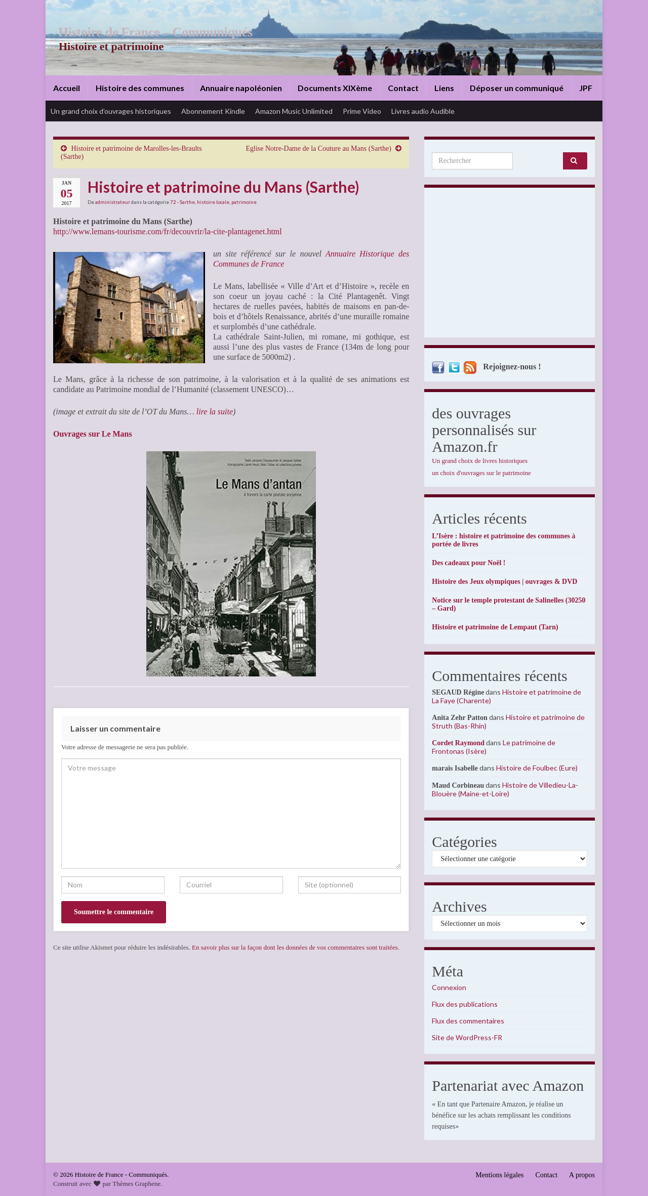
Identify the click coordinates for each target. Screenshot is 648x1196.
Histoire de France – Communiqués (149, 32)
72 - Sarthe (182, 202)
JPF (585, 88)
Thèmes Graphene (136, 1183)
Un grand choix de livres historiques (480, 460)
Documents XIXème (335, 88)
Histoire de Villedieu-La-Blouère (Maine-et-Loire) (505, 789)
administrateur (112, 202)
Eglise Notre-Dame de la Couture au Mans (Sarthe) (318, 148)
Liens (444, 88)
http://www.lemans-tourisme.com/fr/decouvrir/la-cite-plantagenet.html (167, 231)
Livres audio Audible (423, 111)
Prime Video (362, 111)
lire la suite (214, 411)
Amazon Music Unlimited (294, 111)
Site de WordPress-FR (467, 1037)
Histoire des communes (140, 88)
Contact (403, 88)
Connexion (449, 987)
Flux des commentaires (468, 1020)
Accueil (66, 88)
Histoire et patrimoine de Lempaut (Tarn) (495, 627)
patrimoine (244, 202)
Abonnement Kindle (213, 111)
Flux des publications (465, 1004)
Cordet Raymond (458, 743)
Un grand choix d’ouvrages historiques (111, 111)
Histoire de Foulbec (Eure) (537, 767)
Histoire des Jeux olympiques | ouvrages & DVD (504, 581)
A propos (582, 1175)
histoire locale (213, 202)
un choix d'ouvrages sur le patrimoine (481, 473)
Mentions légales (499, 1175)
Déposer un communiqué (516, 88)
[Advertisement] (509, 265)
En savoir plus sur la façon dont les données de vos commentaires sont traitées (295, 947)
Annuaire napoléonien (241, 88)
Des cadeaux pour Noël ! (468, 563)
